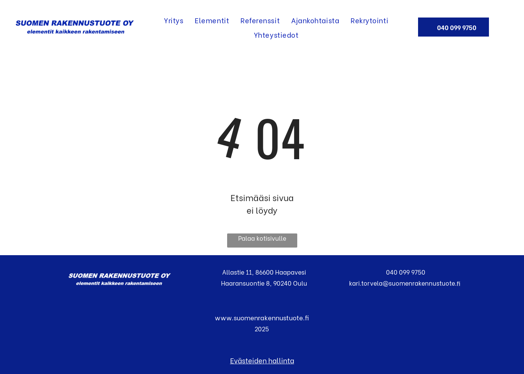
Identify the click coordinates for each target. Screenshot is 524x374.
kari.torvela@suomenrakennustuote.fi (404, 282)
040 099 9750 (404, 271)
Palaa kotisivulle (262, 237)
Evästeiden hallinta (262, 360)
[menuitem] (173, 20)
